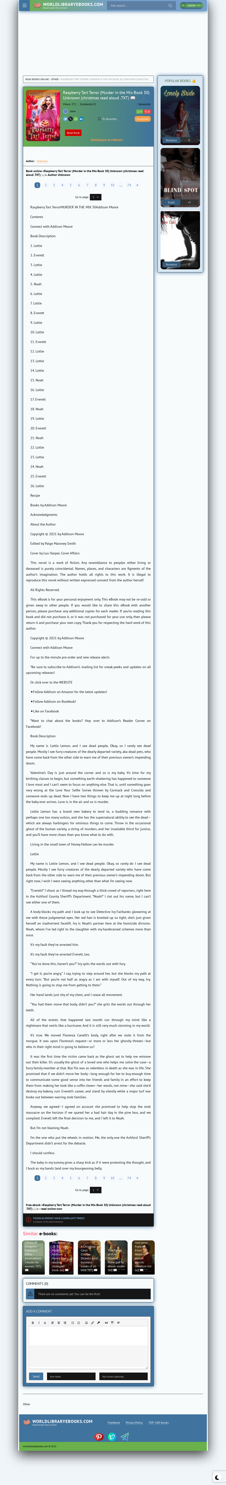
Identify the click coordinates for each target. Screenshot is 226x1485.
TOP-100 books (158, 1422)
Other (55, 79)
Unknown (42, 161)
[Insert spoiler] (112, 1322)
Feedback (114, 1422)
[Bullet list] (72, 1322)
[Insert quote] (106, 1322)
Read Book (73, 133)
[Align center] (58, 1322)
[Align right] (64, 1322)
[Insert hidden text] (118, 1322)
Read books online (37, 79)
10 (112, 185)
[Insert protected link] (98, 1322)
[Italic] (39, 1322)
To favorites (107, 119)
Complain (143, 119)
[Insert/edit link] (92, 1322)
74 (129, 185)
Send (36, 1376)
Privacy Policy (134, 1422)
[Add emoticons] (86, 1322)
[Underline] (45, 1322)
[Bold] (32, 1322)
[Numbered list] (78, 1322)
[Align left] (52, 1322)
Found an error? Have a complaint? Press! (59, 1218)
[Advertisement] (113, 39)
